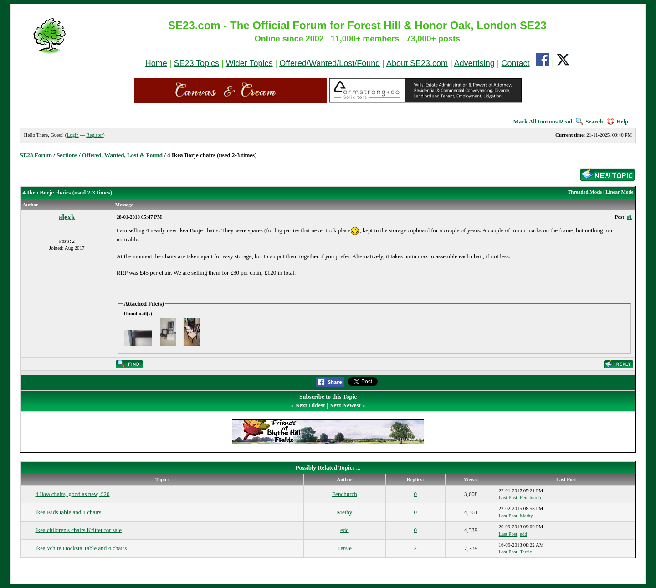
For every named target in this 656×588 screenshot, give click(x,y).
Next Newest (345, 405)
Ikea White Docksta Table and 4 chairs (81, 548)
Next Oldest (310, 405)
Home (156, 63)
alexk (66, 217)
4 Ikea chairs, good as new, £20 (72, 494)
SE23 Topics (196, 63)
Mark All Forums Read (542, 121)
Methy (344, 512)
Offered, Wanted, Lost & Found (122, 155)
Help (618, 121)
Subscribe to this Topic (328, 396)
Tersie (345, 548)
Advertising (474, 63)
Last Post (508, 497)
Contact (516, 63)
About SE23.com (417, 63)
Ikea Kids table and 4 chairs (68, 512)
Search (589, 121)
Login (72, 135)
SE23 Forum (36, 155)
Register (94, 135)
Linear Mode (619, 191)
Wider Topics (249, 63)
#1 (629, 217)
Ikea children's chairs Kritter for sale (78, 530)
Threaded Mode (585, 191)
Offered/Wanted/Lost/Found (329, 63)
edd (344, 530)
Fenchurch (344, 494)
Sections (66, 155)
